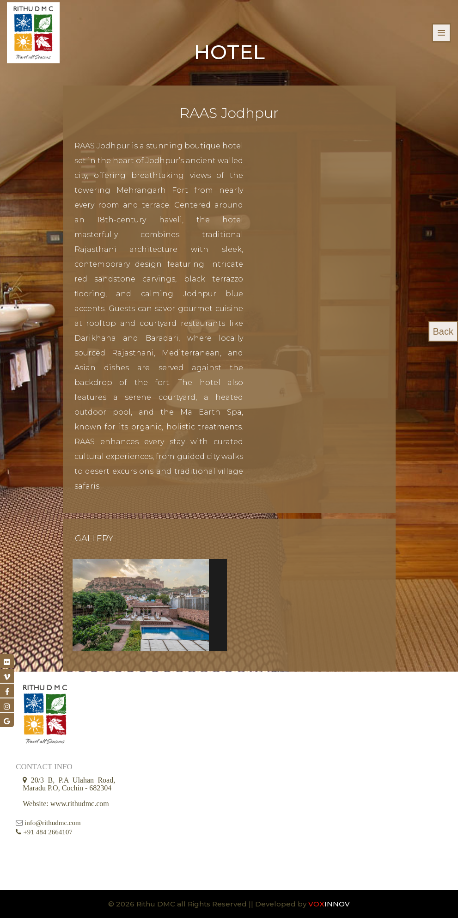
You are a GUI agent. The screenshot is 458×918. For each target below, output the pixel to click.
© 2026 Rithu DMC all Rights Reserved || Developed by (208, 904)
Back (443, 331)
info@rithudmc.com (52, 822)
